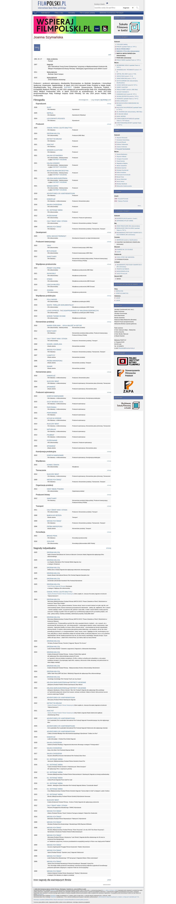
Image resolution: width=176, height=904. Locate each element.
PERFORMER (52, 413)
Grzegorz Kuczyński (122, 159)
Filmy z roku (59, 13)
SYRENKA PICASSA (122, 259)
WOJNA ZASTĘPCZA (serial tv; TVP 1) (127, 96)
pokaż (109, 880)
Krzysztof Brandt (121, 142)
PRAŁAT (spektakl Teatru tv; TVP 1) (126, 46)
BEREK (119, 278)
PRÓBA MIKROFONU (54, 361)
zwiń (109, 55)
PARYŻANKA (51, 407)
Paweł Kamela (121, 161)
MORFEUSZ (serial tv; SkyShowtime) (127, 240)
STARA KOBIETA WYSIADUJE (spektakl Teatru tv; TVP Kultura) (128, 119)
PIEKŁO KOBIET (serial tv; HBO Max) (127, 89)
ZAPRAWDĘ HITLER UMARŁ (125, 220)
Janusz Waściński (122, 179)
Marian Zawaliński (122, 165)
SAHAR (49, 366)
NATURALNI (51, 429)
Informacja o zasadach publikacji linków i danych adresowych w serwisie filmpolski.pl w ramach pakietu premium (61, 899)
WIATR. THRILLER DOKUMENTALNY (60, 305)
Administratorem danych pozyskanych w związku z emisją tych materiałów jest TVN (118, 896)
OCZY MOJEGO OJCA (55, 402)
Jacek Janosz (120, 181)
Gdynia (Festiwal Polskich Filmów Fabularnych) (60, 593)
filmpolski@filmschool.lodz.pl (127, 348)
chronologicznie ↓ (84, 100)
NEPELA (50, 113)
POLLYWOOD (52, 299)
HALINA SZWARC (53, 163)
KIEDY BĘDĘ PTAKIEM (55, 489)
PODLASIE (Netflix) (122, 44)
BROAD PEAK (52, 536)
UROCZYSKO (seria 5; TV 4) (125, 76)
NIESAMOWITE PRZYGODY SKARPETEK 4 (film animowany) (129, 265)
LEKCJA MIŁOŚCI (53, 284)
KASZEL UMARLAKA (54, 344)
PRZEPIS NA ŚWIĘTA (123, 269)
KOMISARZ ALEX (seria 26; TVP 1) (126, 94)
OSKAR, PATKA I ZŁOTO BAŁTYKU (59, 128)
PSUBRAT (50, 435)
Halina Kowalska (121, 172)
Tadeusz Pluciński (123, 201)
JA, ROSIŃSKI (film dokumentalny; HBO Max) (129, 111)
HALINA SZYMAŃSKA (55, 155)
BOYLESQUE (52, 251)
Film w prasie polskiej (87, 13)
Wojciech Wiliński (121, 156)
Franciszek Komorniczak (123, 174)
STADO (49, 279)
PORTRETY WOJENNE (60, 159)
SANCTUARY (52, 256)
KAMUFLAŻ (51, 199)
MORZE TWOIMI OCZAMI (56, 316)
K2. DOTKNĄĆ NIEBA (55, 210)
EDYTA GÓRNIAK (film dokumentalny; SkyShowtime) (127, 81)
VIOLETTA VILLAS (122, 273)
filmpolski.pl (53, 890)
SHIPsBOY (68, 87)
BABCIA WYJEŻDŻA (54, 515)
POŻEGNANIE (52, 216)
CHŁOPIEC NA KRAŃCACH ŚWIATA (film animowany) (128, 243)
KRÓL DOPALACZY (122, 101)
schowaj (109, 103)
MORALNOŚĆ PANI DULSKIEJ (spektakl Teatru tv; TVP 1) (128, 229)
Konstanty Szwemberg (123, 140)
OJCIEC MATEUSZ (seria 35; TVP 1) (127, 85)
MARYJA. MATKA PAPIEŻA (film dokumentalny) (126, 54)
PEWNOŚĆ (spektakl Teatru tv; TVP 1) (127, 98)
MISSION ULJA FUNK (54, 150)
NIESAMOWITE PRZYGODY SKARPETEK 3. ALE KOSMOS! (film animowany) (129, 233)
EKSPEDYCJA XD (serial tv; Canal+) (127, 218)
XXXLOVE (50, 541)
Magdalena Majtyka (122, 163)
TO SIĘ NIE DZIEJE (122, 114)
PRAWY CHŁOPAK (53, 268)
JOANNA (50, 290)
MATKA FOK (119, 291)
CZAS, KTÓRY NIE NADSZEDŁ (125, 257)
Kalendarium (45, 13)
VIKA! (49, 245)
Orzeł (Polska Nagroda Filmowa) (56, 586)
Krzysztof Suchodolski (123, 149)
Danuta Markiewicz (122, 154)
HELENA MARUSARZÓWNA (57, 178)
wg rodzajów (96, 100)
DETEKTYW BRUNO (54, 139)
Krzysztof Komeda (123, 198)
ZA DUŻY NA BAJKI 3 (123, 92)
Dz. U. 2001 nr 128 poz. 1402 (109, 890)
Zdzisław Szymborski (122, 170)
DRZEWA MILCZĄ (53, 133)
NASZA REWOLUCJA (123, 271)
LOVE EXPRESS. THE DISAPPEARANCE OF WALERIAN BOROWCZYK (73, 310)
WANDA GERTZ (52, 186)
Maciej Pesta (120, 177)
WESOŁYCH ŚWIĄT (54, 227)
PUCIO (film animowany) (124, 57)
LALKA (119, 251)
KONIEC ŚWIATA (53, 465)
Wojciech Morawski (122, 137)
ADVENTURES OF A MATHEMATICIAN (61, 193)
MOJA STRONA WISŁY (123, 49)
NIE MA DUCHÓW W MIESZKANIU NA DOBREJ (128, 104)
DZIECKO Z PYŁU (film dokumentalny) (128, 51)
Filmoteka (71, 13)
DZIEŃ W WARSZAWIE (55, 396)
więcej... (139, 205)
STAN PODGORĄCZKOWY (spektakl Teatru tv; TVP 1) (129, 124)
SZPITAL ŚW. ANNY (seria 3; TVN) (126, 74)
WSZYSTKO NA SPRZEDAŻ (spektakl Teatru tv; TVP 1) (129, 108)
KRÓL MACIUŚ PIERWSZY (56, 236)
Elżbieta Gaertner (121, 168)
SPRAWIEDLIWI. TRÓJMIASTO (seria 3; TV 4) (129, 70)
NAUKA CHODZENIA (54, 204)
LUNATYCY (51, 355)
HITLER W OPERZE (54, 418)
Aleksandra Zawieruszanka (124, 186)
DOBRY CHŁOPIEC (122, 87)
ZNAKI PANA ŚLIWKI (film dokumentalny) (128, 226)
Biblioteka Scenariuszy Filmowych (111, 13)
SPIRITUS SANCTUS (122, 293)
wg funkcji (104, 100)
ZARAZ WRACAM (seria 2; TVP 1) (126, 78)
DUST (49, 107)
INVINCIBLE (51, 273)
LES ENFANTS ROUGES (56, 118)
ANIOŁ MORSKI (121, 116)
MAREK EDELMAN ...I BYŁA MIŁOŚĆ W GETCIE (64, 325)
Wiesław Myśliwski (122, 183)
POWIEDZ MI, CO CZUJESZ (125, 249)
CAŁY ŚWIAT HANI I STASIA (57, 221)
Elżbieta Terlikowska (122, 144)
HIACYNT (50, 144)
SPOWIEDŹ (51, 387)
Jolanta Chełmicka (122, 146)
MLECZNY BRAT (53, 381)
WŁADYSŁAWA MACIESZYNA (57, 171)
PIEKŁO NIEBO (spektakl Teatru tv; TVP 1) (129, 60)
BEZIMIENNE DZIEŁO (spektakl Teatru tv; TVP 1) (128, 66)
